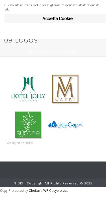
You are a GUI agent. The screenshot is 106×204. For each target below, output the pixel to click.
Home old (49, 52)
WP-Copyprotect (55, 191)
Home (33, 52)
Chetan (34, 191)
